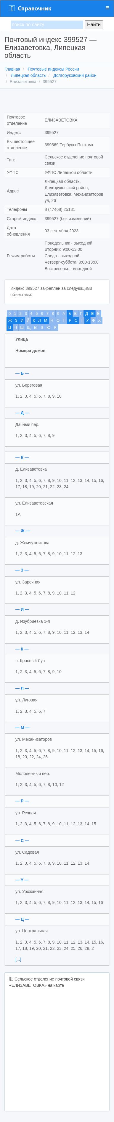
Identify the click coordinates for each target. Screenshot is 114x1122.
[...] (18, 959)
